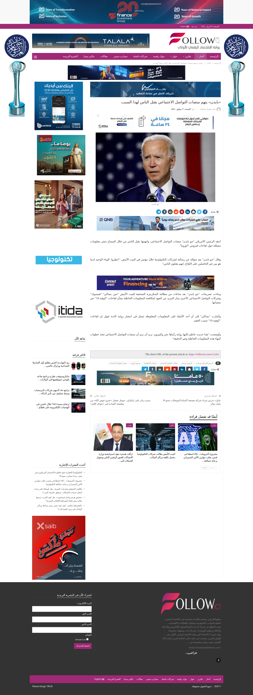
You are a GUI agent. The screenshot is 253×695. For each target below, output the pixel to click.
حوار (174, 56)
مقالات (104, 56)
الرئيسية (214, 56)
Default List (81, 639)
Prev (213, 468)
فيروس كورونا (135, 363)
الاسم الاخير (86, 624)
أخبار (201, 56)
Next (204, 468)
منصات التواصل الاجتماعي (118, 363)
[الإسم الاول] (62, 619)
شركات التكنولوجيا (150, 363)
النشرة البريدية (70, 56)
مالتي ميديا (89, 56)
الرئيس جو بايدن (186, 363)
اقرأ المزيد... (191, 653)
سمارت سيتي (120, 56)
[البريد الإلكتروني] (62, 609)
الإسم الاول (87, 614)
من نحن (194, 26)
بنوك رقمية (158, 56)
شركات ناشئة (140, 56)
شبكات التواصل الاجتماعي (168, 363)
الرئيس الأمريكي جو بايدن (204, 363)
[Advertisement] (58, 437)
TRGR (49, 686)
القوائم (88, 635)
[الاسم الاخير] (62, 630)
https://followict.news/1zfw (204, 354)
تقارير (188, 56)
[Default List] (87, 639)
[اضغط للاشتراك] (83, 646)
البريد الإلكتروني (84, 603)
